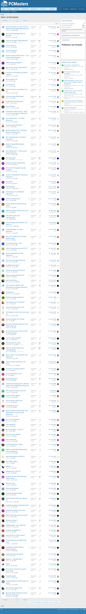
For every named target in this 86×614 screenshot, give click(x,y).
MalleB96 (8, 276)
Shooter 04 (8, 392)
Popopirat (54, 119)
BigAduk (7, 531)
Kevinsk (54, 97)
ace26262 (8, 480)
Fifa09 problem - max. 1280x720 (16, 525)
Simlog (54, 244)
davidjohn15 (8, 572)
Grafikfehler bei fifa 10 (12, 265)
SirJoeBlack (8, 453)
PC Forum (43, 9)
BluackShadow (53, 217)
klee (55, 293)
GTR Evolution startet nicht (14, 400)
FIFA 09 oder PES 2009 (13, 343)
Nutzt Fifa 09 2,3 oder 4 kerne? (15, 535)
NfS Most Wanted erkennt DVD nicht (17, 210)
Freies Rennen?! (11, 45)
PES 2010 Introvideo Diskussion (16, 260)
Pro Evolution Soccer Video (14, 444)
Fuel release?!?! (11, 424)
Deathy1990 (53, 526)
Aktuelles (51, 9)
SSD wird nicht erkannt (70, 107)
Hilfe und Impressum (74, 609)
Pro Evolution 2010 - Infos (14, 243)
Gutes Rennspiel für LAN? (14, 374)
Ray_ (55, 397)
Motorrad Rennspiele (12, 488)
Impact (54, 472)
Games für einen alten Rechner (15, 270)
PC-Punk (8, 516)
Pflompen (8, 421)
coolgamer (8, 550)
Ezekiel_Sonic (53, 541)
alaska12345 (8, 245)
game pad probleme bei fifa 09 (15, 456)
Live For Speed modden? (13, 338)
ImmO (7, 81)
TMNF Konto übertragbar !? (14, 62)
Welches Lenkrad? (11, 520)
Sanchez (54, 344)
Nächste (25, 20)
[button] (47, 8)
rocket (7, 458)
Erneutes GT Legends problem (15, 369)
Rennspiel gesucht (11, 379)
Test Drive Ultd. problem (13, 434)
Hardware (16, 9)
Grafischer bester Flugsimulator (15, 163)
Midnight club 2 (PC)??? (13, 471)
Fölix (55, 450)
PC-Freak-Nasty (9, 365)
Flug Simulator (10, 106)
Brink (55, 57)
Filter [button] (56, 23)
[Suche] (81, 8)
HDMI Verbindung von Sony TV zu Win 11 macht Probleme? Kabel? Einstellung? (73, 82)
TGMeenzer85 (53, 577)
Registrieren (14, 11)
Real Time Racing (11, 280)
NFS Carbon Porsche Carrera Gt (16, 390)
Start (81, 609)
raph (55, 298)
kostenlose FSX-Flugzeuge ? (15, 101)
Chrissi (7, 212)
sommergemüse (9, 281)
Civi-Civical (53, 69)
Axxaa (7, 219)
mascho (54, 145)
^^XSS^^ (8, 298)
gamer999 (8, 164)
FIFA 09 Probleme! (11, 50)
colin (7, 159)
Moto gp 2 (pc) (10, 483)
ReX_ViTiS (53, 565)
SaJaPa (7, 52)
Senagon (8, 436)
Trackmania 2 (10, 292)
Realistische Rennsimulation (14, 554)
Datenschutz (65, 609)
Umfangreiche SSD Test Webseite (73, 100)
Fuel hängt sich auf (12, 405)
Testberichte (25, 9)
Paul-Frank (8, 543)
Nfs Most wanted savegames (15, 297)
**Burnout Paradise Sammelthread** (17, 40)
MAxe (54, 521)
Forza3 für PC (10, 84)
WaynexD (8, 47)
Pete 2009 (8, 407)
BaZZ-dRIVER (9, 226)
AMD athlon (8, 69)
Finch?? (54, 107)
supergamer (8, 441)
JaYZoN (7, 380)
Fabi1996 (54, 325)
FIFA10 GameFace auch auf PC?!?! (17, 248)
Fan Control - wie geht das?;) (72, 65)
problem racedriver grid (13, 199)
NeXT (7, 431)
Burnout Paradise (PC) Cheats (15, 319)
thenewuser (8, 76)
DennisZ (7, 42)
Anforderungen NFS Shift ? (14, 125)
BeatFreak (8, 565)
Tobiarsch (54, 462)
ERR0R (7, 327)
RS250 (54, 489)
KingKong (8, 339)
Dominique (8, 272)
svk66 (7, 98)
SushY (7, 351)
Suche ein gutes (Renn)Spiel (14, 96)
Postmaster (8, 30)
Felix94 (7, 240)
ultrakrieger (8, 397)
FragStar (8, 589)
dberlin (54, 80)
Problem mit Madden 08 (13, 530)
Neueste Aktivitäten (5, 11)
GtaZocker (53, 286)
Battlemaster (8, 266)
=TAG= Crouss (9, 108)
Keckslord (8, 147)
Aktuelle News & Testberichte (71, 35)
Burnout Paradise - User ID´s (15, 429)
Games (9, 9)
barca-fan (8, 250)
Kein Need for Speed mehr (14, 588)
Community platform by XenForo (43, 612)
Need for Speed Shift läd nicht (15, 275)
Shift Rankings (10, 187)
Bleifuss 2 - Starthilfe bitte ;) (14, 559)
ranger (7, 521)
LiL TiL (7, 64)
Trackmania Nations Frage (14, 493)
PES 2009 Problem (12, 461)
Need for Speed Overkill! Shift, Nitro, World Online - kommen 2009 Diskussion (17, 412)
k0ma (55, 35)
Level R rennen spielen (13, 395)
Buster (54, 271)
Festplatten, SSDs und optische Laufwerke (74, 105)
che (6, 375)
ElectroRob (8, 37)
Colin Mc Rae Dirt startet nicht (15, 307)
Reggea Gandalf (52, 188)
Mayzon (7, 490)
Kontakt (59, 609)
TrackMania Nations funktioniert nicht (17, 505)
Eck (55, 356)
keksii (7, 555)
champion (8, 468)
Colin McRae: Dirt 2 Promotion (15, 302)
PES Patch (9, 182)
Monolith (7, 207)
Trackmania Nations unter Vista (15, 510)
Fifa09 (8, 564)
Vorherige (5, 20)
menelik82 (53, 85)
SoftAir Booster (52, 212)
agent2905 (8, 577)
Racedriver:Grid (10, 158)
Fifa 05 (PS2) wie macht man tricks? (17, 515)
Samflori (7, 495)
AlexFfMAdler (9, 526)
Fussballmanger (11, 576)
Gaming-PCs (34, 9)
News (3, 9)
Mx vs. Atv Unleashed (12, 419)
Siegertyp (54, 385)
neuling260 (8, 584)
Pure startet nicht (11, 439)
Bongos (54, 370)
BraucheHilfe (8, 344)
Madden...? (9, 466)
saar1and (54, 74)
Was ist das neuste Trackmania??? (16, 67)
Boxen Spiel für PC (12, 79)
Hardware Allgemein (69, 69)
